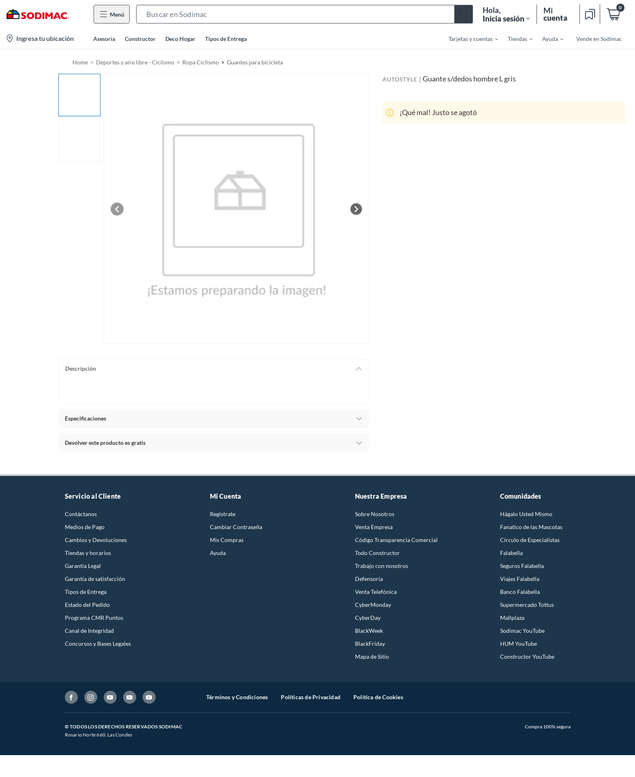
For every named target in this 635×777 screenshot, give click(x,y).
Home (80, 62)
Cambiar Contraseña (236, 526)
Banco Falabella (520, 591)
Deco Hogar (180, 38)
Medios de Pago (85, 526)
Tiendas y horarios (88, 552)
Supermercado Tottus (527, 604)
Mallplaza (512, 617)
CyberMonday (373, 604)
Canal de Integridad (89, 630)
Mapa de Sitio (372, 656)
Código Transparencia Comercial (396, 539)
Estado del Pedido (87, 604)
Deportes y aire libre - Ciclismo (135, 62)
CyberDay (368, 617)
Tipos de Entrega (226, 38)
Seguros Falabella (522, 565)
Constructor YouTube (527, 656)
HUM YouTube (518, 643)
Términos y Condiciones (237, 697)
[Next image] (356, 209)
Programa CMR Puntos (94, 617)
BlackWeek (369, 630)
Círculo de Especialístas (530, 539)
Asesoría (104, 38)
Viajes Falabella (519, 578)
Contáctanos (81, 513)
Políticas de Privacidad (310, 697)
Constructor (140, 38)
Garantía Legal (83, 565)
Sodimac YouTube (522, 630)
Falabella (511, 552)
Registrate (222, 513)
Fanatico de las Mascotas (531, 526)
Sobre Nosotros (374, 513)
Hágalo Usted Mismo (526, 513)
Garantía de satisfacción (95, 578)
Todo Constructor (377, 552)
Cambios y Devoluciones (96, 539)
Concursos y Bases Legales (98, 643)
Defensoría (369, 578)
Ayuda (218, 552)
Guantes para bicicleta (255, 62)
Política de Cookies (378, 697)
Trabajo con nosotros (381, 565)
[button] (304, 14)
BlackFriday (370, 643)
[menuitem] (468, 38)
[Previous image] (117, 209)
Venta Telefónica (376, 591)
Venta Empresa (374, 526)
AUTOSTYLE (400, 79)
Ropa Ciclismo (200, 62)
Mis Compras (227, 539)
